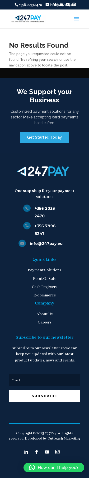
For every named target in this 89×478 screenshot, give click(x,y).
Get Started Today (44, 137)
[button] (53, 467)
